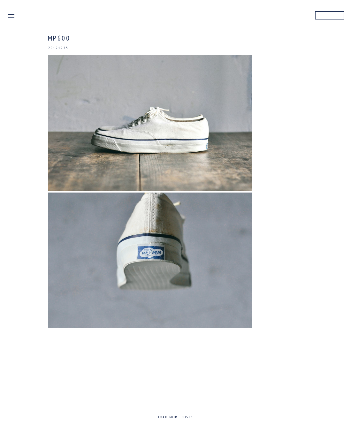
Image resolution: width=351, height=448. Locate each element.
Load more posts (175, 416)
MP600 (59, 38)
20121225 (58, 48)
